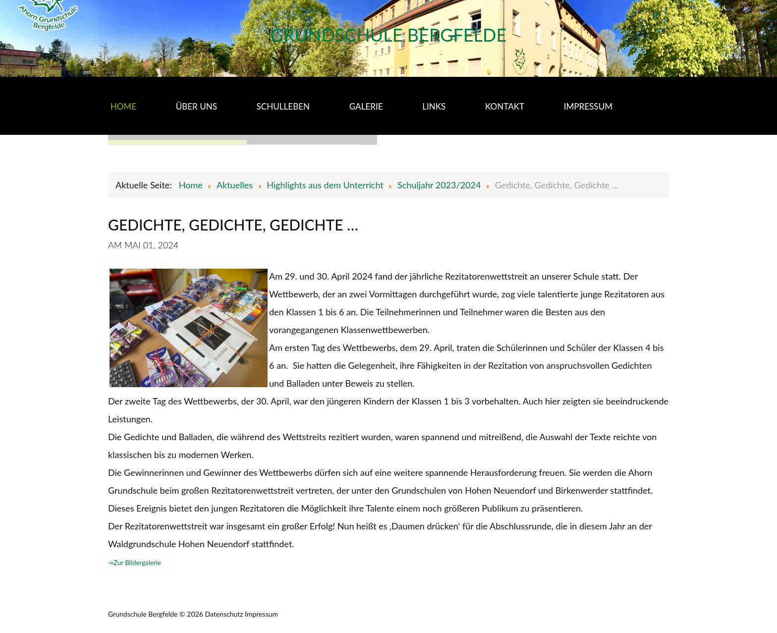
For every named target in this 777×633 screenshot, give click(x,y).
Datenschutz (224, 614)
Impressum (261, 614)
